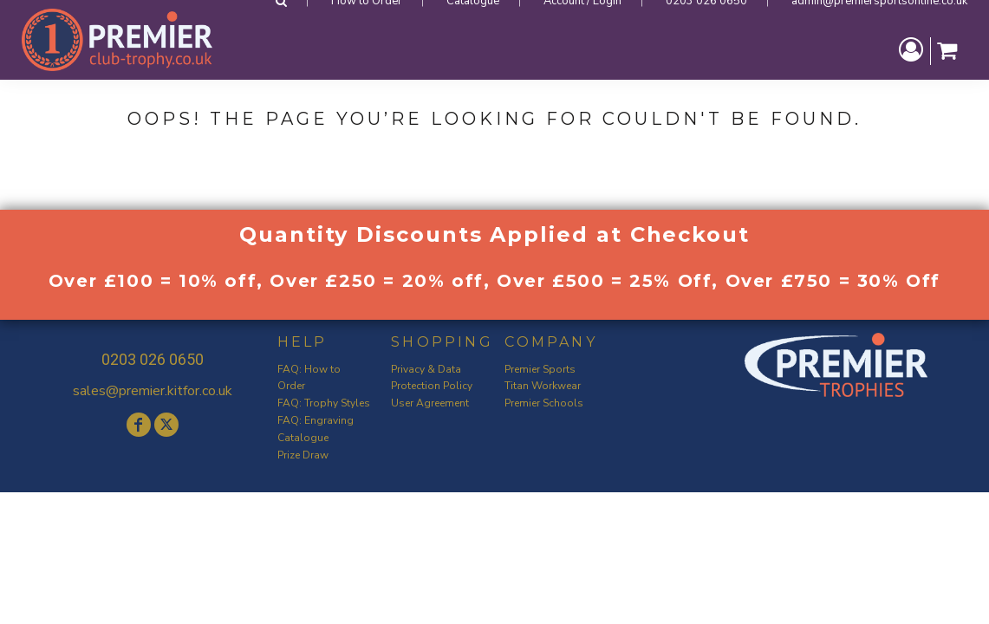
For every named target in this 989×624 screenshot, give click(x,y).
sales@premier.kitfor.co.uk (152, 390)
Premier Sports (540, 369)
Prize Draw (303, 455)
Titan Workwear (542, 386)
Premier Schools (543, 403)
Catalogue (303, 438)
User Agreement (430, 403)
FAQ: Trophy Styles (323, 403)
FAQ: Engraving (315, 420)
